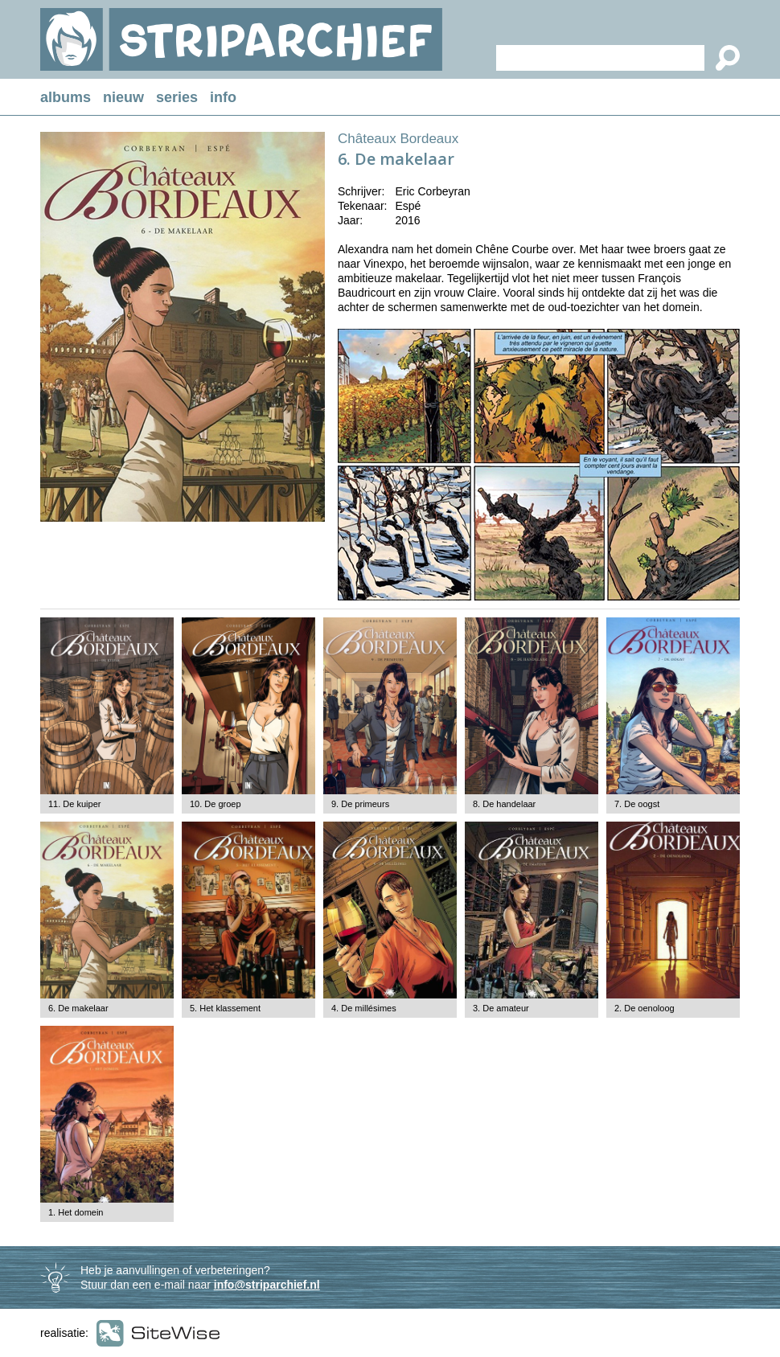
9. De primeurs (360, 804)
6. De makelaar (78, 1008)
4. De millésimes (363, 1008)
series (177, 97)
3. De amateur (501, 1008)
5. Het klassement (225, 1008)
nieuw (123, 97)
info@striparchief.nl (267, 1284)
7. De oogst (636, 804)
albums (65, 97)
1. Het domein (75, 1212)
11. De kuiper (74, 804)
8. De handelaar (504, 804)
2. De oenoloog (644, 1008)
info (223, 97)
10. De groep (215, 804)
